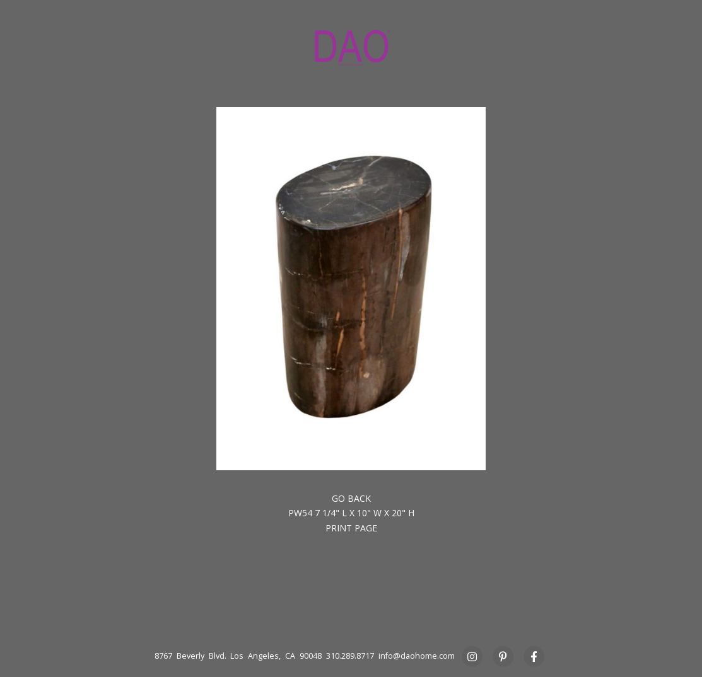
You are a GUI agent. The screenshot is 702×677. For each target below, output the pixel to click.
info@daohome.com (416, 656)
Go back (351, 498)
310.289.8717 (350, 656)
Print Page (351, 528)
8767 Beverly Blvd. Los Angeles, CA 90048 (238, 656)
